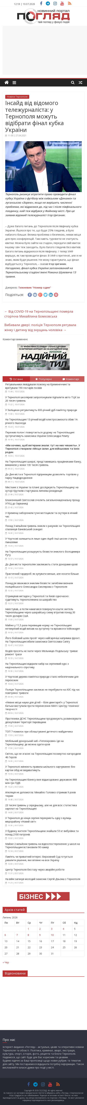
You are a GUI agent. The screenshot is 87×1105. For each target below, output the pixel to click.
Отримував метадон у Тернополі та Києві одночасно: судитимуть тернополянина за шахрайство (37, 597)
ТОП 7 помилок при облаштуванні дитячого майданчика (39, 731)
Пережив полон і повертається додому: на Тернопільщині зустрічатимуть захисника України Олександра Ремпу (39, 434)
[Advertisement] (45, 50)
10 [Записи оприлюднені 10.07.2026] (52, 935)
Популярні (43, 379)
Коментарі (70, 379)
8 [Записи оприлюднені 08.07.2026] (28, 935)
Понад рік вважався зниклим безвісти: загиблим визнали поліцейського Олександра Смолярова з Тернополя (39, 585)
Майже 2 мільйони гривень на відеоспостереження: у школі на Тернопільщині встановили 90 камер (42, 845)
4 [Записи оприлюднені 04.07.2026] (63, 928)
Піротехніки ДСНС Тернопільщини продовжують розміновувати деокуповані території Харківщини (43, 720)
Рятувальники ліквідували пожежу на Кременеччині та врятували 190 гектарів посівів (37, 386)
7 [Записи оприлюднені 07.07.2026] (17, 935)
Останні (16, 379)
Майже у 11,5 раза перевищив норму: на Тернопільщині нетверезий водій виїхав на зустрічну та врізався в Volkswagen (42, 627)
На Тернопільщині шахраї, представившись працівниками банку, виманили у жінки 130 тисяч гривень (43, 463)
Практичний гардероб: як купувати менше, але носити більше (42, 573)
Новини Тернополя (17, 96)
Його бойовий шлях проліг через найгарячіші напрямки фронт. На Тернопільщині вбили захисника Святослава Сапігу (42, 639)
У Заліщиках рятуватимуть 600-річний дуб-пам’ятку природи (41, 410)
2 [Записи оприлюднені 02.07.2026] (40, 928)
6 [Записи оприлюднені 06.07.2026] (5, 935)
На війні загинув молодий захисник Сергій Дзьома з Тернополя (42, 879)
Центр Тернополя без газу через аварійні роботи (34, 869)
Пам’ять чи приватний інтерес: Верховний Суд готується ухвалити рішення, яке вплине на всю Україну (39, 858)
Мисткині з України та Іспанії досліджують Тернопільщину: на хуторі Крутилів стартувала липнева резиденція (41, 489)
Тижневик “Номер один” (34, 287)
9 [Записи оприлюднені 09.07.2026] (40, 935)
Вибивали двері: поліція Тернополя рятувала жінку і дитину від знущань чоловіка (40, 327)
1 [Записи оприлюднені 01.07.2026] (28, 928)
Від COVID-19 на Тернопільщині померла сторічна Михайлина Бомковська (38, 314)
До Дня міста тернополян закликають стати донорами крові (41, 564)
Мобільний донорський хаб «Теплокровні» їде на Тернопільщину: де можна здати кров (34, 742)
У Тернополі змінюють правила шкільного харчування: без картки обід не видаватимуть (40, 768)
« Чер (6, 962)
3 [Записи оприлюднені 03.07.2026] (51, 928)
